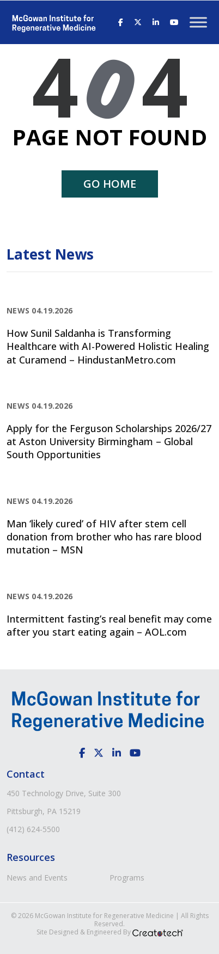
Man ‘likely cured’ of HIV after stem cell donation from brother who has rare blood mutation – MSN (104, 537)
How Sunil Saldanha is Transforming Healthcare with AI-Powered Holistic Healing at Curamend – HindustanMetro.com (108, 346)
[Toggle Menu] (198, 22)
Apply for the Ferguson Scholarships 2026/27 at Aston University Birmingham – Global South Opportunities (109, 441)
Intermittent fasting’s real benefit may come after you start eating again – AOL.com (109, 625)
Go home (109, 183)
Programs (127, 877)
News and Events (37, 877)
